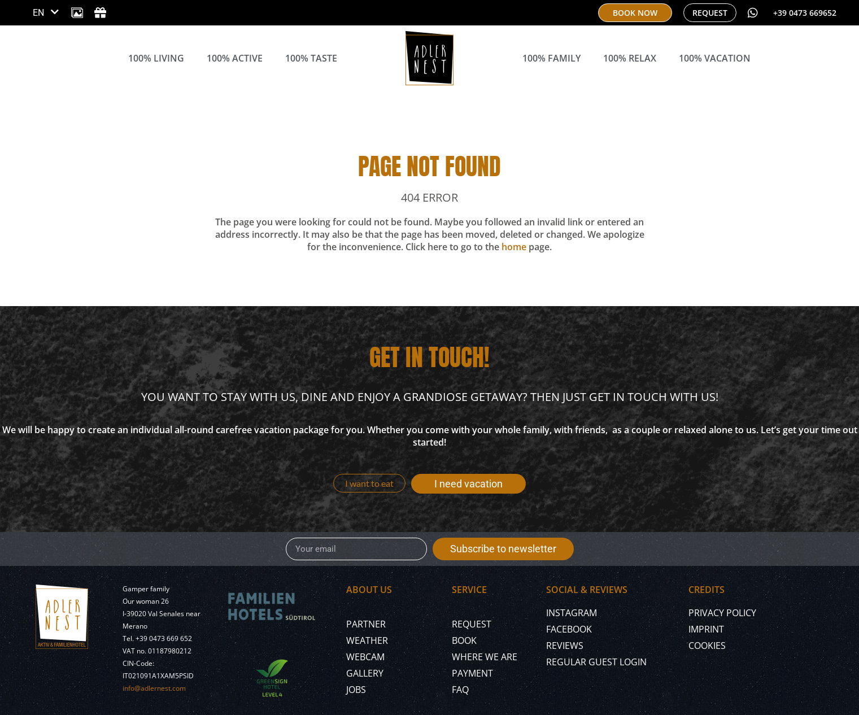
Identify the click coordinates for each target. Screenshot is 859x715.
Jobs (356, 689)
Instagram (571, 613)
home (514, 247)
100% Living (156, 58)
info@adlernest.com (154, 688)
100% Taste (311, 58)
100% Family (551, 58)
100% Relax (629, 58)
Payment (472, 673)
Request (471, 624)
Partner (366, 624)
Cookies (707, 645)
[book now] (635, 12)
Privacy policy (722, 613)
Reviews (564, 645)
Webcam (365, 657)
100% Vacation (715, 58)
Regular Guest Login (596, 662)
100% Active (235, 58)
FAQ (460, 689)
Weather (367, 640)
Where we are (484, 657)
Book (464, 640)
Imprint (706, 629)
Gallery (364, 673)
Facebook (569, 629)
